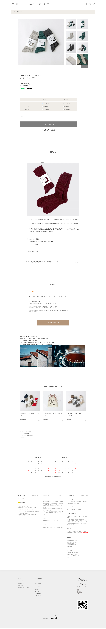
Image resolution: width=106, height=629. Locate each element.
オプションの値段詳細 (24, 433)
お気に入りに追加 (48, 130)
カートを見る (38, 593)
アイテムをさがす (30, 4)
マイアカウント (38, 586)
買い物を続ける (23, 437)
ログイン (37, 591)
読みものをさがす (44, 4)
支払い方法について (22, 585)
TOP (14, 11)
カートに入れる (48, 124)
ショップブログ (38, 578)
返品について (22, 429)
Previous (82, 66)
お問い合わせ (38, 595)
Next (86, 66)
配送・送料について (22, 581)
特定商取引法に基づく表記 (25, 431)
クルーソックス (21, 11)
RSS (36, 583)
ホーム (19, 578)
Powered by (53, 618)
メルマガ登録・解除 (39, 581)
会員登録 (37, 589)
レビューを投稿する (53, 322)
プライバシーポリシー (22, 589)
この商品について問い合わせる (26, 435)
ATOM (39, 583)
